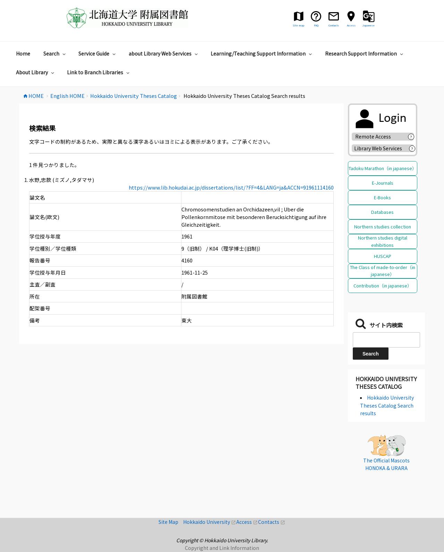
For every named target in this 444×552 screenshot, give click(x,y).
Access (247, 521)
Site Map (171, 521)
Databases (382, 212)
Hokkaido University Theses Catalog (386, 383)
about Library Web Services (164, 53)
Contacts (271, 521)
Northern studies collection (382, 226)
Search (55, 53)
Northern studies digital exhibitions (382, 241)
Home (23, 53)
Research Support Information (365, 53)
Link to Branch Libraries (99, 72)
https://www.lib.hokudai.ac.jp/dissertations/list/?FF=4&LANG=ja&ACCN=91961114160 (231, 187)
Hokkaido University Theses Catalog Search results (387, 405)
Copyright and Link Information (222, 547)
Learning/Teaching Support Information (262, 53)
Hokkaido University (209, 521)
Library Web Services (378, 148)
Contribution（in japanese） (382, 285)
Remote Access (375, 136)
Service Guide (97, 53)
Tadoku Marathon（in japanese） (383, 168)
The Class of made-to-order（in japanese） (382, 270)
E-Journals (382, 182)
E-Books (382, 197)
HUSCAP (382, 256)
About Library (36, 72)
